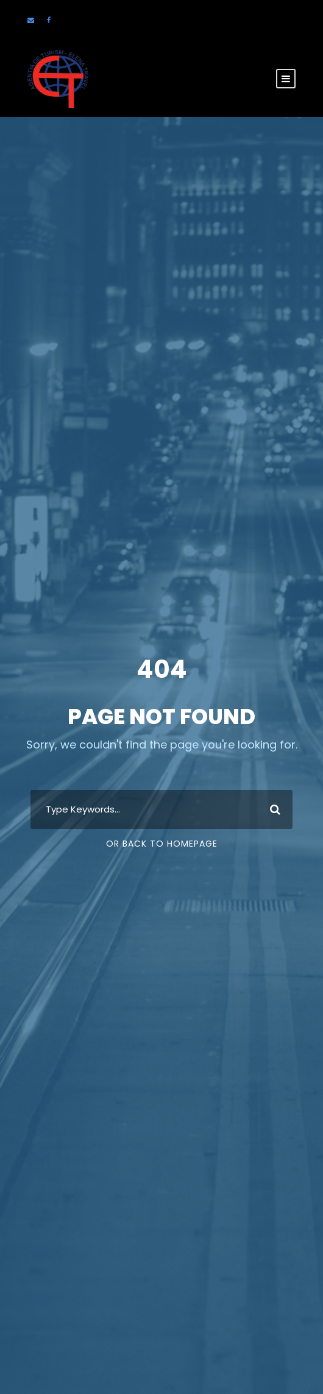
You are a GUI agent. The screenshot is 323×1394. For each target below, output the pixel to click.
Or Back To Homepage (162, 843)
